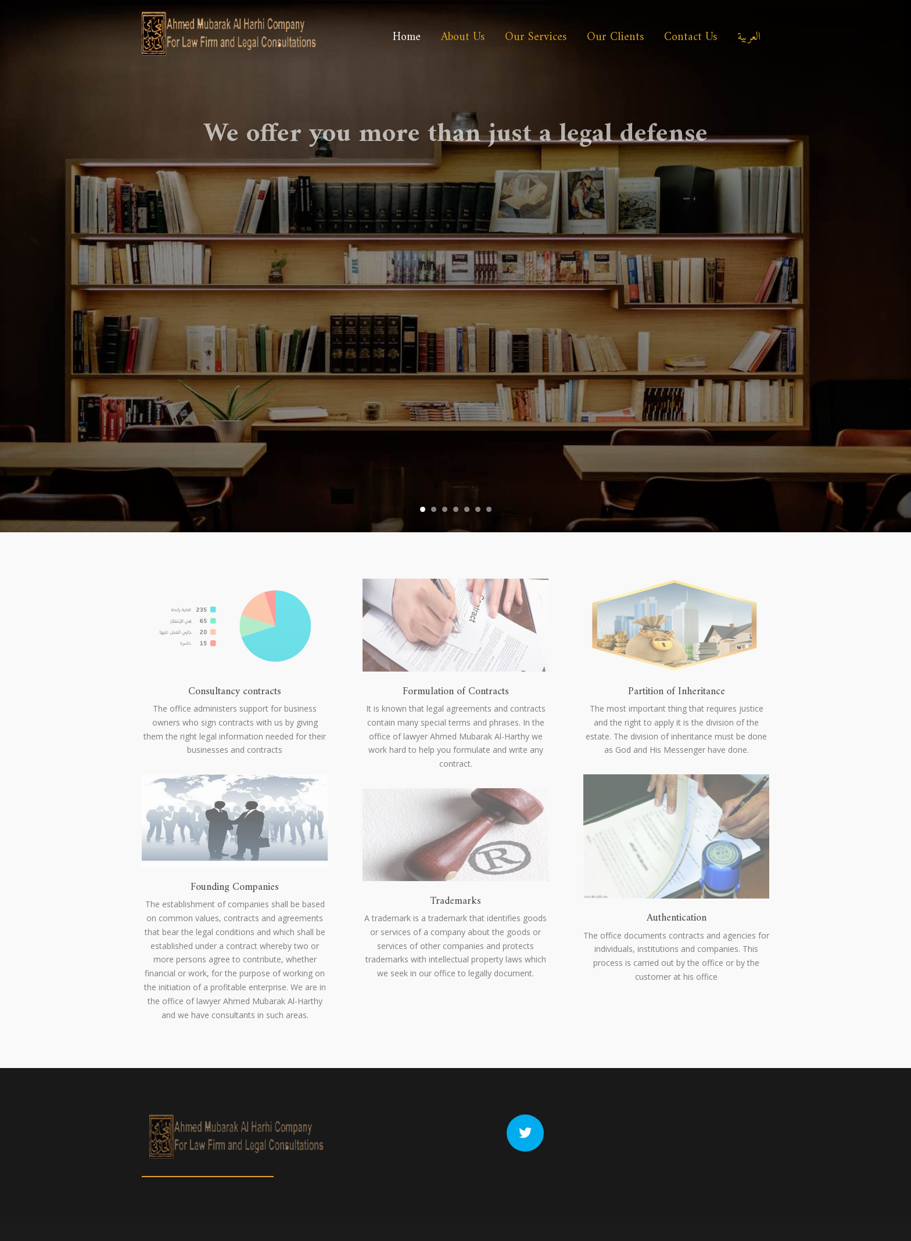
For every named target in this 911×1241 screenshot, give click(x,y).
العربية (749, 38)
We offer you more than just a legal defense (455, 148)
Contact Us (690, 38)
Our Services (535, 38)
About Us (463, 38)
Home (407, 38)
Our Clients (615, 38)
